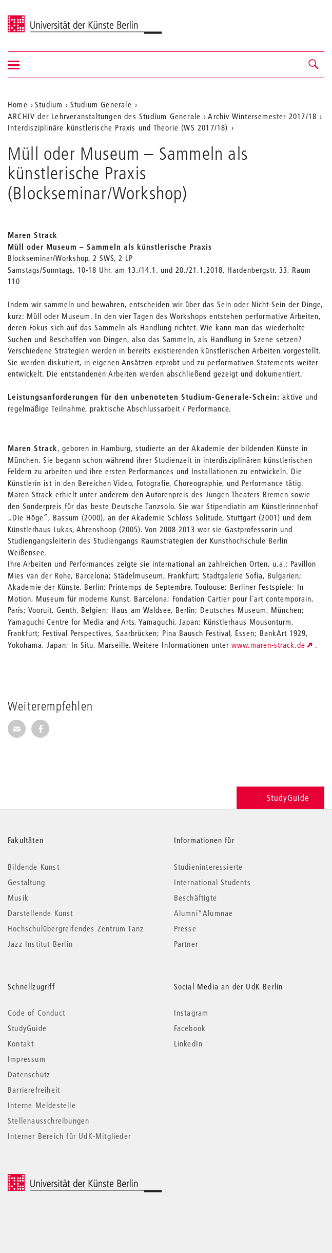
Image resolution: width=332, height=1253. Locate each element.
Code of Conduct (36, 1012)
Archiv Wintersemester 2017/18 (262, 116)
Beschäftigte (195, 897)
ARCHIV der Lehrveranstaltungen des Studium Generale (104, 116)
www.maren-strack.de (268, 645)
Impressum (27, 1059)
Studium (49, 104)
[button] (314, 65)
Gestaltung (26, 882)
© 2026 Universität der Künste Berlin (61, 1179)
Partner (186, 944)
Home (18, 104)
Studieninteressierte (208, 867)
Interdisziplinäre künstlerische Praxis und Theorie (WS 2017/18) (118, 127)
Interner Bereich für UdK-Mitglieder (69, 1136)
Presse (185, 928)
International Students (212, 882)
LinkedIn (188, 1043)
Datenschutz (29, 1074)
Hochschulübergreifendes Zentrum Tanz (76, 928)
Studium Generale (101, 104)
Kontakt (21, 1043)
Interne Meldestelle (42, 1105)
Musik (18, 897)
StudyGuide (280, 797)
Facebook (190, 1028)
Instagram (191, 1012)
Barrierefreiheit (34, 1089)
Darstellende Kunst (40, 913)
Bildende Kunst (34, 867)
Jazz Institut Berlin (40, 944)
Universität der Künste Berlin (48, 19)
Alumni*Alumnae (203, 913)
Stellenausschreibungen (48, 1120)
